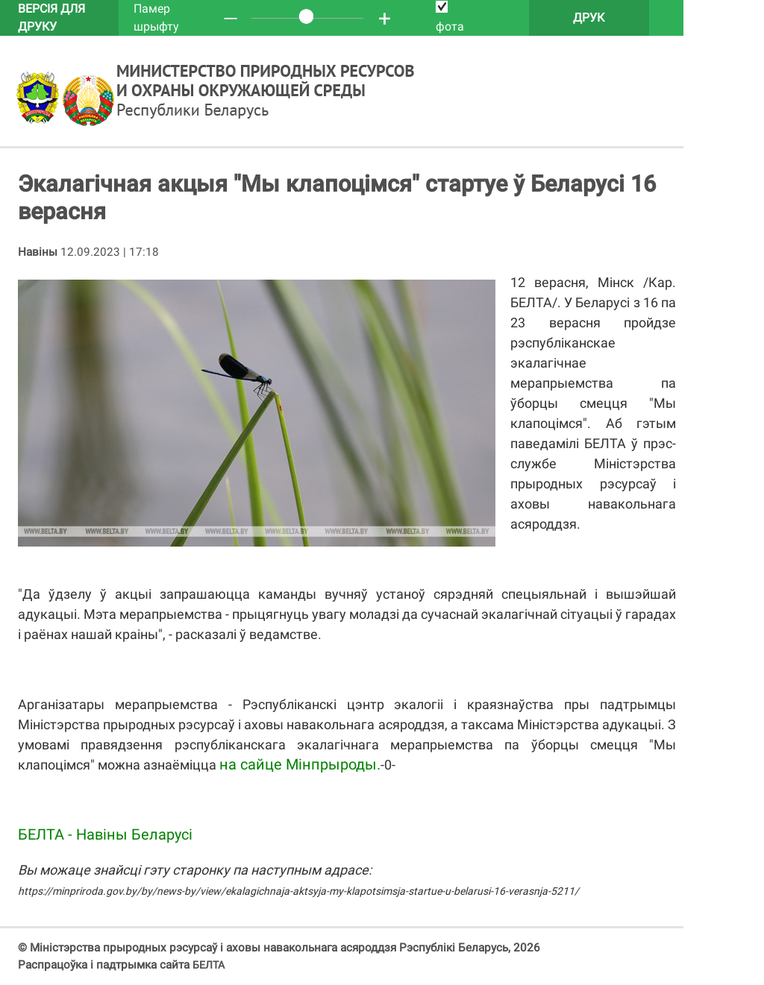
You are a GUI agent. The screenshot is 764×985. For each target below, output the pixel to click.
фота (450, 17)
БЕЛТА (208, 965)
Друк (588, 17)
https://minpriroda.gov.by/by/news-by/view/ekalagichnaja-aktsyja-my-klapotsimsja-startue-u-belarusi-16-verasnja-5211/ (298, 891)
